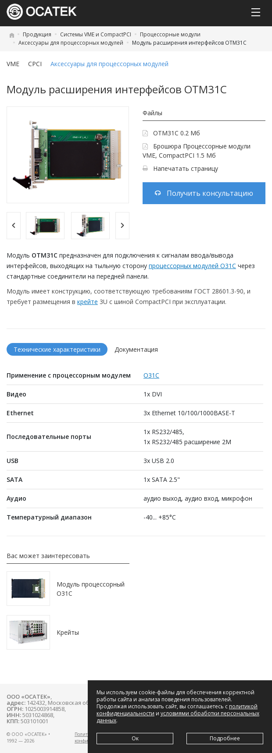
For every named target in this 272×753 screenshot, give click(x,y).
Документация (136, 349)
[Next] (122, 225)
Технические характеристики (57, 349)
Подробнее (225, 738)
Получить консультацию (204, 193)
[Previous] (14, 225)
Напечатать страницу (180, 168)
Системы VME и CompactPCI (95, 34)
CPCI (35, 64)
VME (13, 64)
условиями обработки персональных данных (178, 717)
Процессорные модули (170, 34)
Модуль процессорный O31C (91, 588)
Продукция (37, 34)
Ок (135, 738)
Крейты (68, 632)
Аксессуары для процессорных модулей (70, 42)
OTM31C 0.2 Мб (171, 133)
